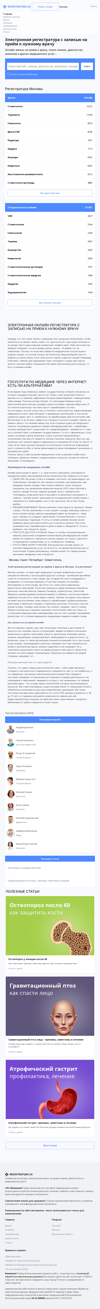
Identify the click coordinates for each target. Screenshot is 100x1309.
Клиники (7, 22)
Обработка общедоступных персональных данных (31, 1264)
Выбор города (45, 6)
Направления (10, 25)
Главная (7, 14)
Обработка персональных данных (22, 1260)
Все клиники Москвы (50, 302)
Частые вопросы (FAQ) (19, 713)
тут (31, 656)
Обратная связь (13, 1256)
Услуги (6, 31)
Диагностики (10, 28)
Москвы (36, 89)
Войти (93, 6)
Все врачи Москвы (50, 193)
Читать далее (15, 968)
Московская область (62, 1234)
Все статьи (50, 1145)
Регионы (56, 1225)
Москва (63, 6)
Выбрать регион (11, 16)
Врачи (6, 19)
